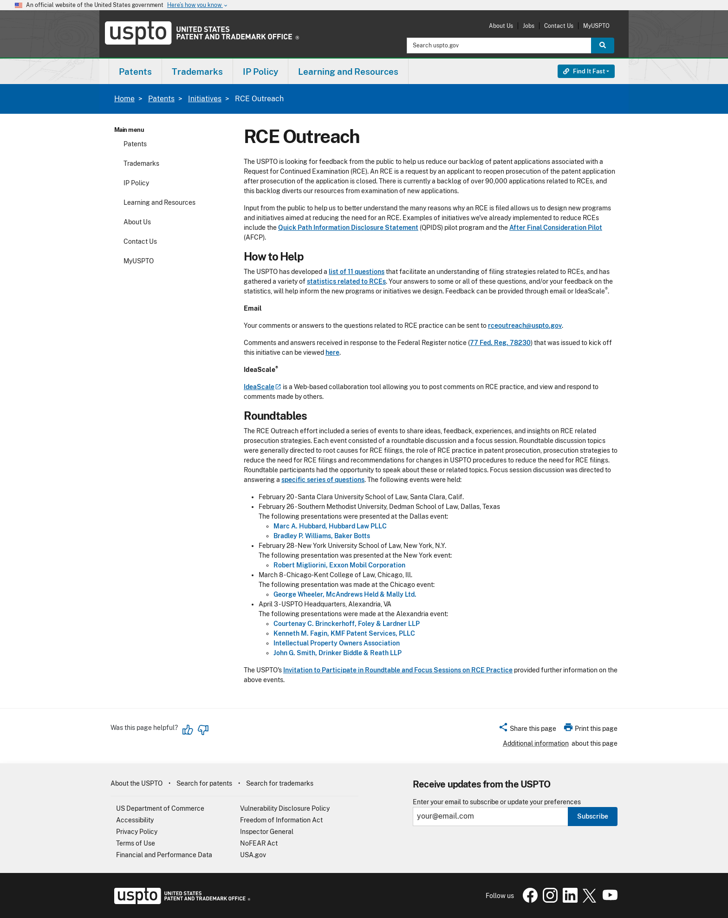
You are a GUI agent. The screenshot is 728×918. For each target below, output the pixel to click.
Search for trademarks (279, 783)
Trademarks (141, 163)
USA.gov (253, 855)
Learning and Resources (159, 202)
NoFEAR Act (259, 843)
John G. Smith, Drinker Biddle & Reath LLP (337, 653)
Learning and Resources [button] (348, 71)
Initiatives (204, 98)
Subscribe (592, 816)
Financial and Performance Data (164, 855)
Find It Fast (584, 71)
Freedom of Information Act (281, 820)
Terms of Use (135, 843)
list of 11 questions (356, 271)
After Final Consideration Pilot (555, 227)
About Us (501, 25)
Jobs (528, 25)
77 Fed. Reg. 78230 (500, 342)
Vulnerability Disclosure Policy (285, 808)
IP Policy (136, 183)
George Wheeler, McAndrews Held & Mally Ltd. (344, 594)
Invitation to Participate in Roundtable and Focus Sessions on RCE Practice (398, 670)
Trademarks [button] (197, 71)
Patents (161, 98)
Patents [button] (135, 71)
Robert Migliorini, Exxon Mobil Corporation (339, 565)
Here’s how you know (197, 5)
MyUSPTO (596, 25)
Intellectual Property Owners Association (336, 643)
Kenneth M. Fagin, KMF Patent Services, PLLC (344, 633)
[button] (527, 730)
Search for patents (204, 783)
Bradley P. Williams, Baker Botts (321, 536)
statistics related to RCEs (346, 281)
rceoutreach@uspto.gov (525, 325)
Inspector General (266, 831)
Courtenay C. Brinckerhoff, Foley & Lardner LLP (346, 623)
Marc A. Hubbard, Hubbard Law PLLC (330, 526)
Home (124, 98)
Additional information (536, 743)
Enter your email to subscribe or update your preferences (497, 802)
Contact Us (558, 25)
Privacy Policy (136, 831)
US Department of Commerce (160, 808)
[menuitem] (135, 71)
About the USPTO (136, 783)
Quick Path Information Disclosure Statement (348, 227)
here (332, 352)
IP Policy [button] (260, 71)
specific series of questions (322, 479)
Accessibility (135, 820)
